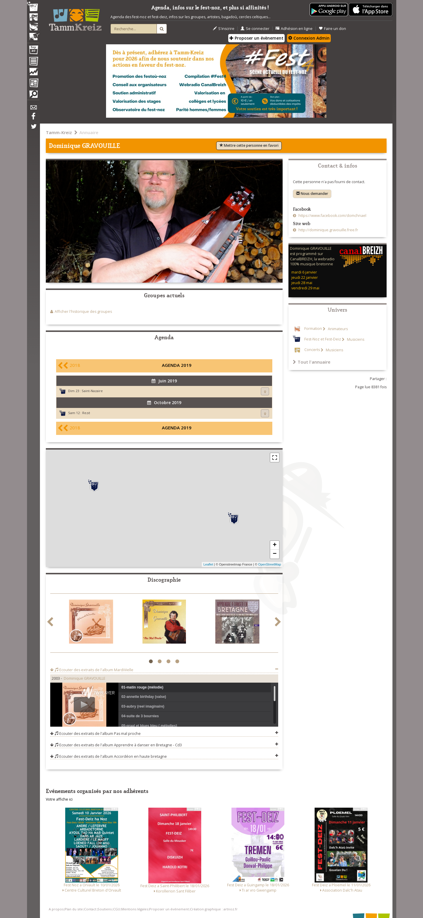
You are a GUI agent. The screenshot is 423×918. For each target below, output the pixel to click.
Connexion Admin (309, 38)
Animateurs (337, 328)
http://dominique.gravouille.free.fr (328, 229)
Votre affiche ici (59, 799)
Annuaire (88, 132)
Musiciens (355, 339)
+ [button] (274, 545)
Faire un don (332, 28)
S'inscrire (223, 28)
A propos (56, 909)
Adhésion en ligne (294, 28)
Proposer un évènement (256, 38)
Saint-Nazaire (92, 391)
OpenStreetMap (269, 564)
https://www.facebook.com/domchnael (332, 215)
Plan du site (74, 909)
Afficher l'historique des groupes (83, 311)
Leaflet (208, 564)
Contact (90, 909)
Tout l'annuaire (311, 362)
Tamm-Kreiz (59, 132)
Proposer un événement (169, 909)
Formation (313, 328)
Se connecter (255, 28)
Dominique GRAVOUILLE (84, 678)
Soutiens (105, 909)
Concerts (312, 349)
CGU (116, 909)
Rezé (86, 413)
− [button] (274, 554)
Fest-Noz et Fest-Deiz (322, 339)
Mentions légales (134, 909)
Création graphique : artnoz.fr (214, 909)
